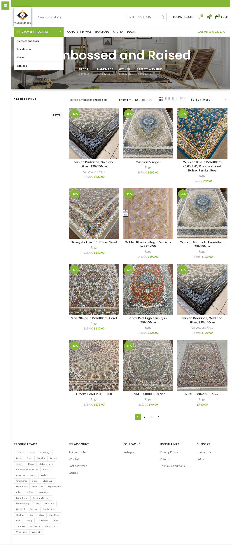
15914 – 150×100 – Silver (148, 394)
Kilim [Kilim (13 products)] (18, 492)
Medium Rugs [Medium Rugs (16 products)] (23, 503)
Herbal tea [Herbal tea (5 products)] (37, 486)
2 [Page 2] (144, 416)
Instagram (129, 452)
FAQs (200, 459)
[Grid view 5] (174, 99)
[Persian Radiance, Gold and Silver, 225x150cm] (94, 133)
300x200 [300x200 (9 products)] (20, 452)
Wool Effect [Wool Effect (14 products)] (51, 526)
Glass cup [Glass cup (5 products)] (47, 481)
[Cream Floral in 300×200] (94, 365)
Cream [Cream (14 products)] (19, 463)
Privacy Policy (169, 452)
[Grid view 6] (182, 99)
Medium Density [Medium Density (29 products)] (41, 498)
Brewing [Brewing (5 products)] (41, 458)
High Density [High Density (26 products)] (54, 486)
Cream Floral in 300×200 (94, 394)
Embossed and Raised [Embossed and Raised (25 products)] (27, 469)
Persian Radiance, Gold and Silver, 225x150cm (93, 164)
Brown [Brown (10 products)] (53, 458)
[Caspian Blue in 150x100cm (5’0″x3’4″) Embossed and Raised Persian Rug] (202, 133)
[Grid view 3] (161, 99)
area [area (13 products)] (32, 452)
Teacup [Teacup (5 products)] (28, 520)
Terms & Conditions (172, 466)
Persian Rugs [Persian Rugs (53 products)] (49, 509)
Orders (73, 472)
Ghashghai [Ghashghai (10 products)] (21, 481)
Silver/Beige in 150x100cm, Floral (94, 318)
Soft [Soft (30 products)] (18, 520)
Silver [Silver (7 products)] (41, 515)
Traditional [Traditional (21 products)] (42, 520)
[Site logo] (22, 16)
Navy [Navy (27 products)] (37, 503)
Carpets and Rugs (94, 171)
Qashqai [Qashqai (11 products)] (20, 515)
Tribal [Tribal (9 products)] (55, 520)
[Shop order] (209, 99)
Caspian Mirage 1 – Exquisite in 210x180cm (202, 244)
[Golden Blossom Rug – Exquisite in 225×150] (148, 213)
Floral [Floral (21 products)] (46, 469)
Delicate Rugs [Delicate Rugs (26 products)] (46, 463)
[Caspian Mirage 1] (148, 133)
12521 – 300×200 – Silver (202, 394)
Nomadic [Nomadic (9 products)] (49, 503)
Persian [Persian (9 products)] (34, 509)
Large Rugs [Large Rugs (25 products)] (43, 492)
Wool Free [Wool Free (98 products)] (21, 532)
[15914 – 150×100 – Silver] (148, 365)
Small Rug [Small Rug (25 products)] (54, 515)
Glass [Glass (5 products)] (34, 481)
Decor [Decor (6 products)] (31, 463)
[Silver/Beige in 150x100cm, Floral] (94, 289)
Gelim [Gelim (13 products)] (33, 475)
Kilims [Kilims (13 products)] (30, 492)
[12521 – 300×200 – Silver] (202, 365)
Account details (78, 452)
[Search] (101, 17)
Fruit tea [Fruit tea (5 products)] (20, 475)
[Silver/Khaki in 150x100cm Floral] (94, 213)
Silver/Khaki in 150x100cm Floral (94, 242)
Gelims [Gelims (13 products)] (44, 475)
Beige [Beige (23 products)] (19, 458)
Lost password (78, 466)
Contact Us (204, 452)
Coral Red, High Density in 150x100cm (148, 320)
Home (73, 99)
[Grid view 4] (167, 99)
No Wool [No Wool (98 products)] (20, 509)
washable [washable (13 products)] (35, 526)
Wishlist (74, 459)
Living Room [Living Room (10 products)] (22, 498)
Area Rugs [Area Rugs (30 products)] (45, 452)
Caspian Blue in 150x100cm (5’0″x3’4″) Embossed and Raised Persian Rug (202, 166)
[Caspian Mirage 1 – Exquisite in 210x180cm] (202, 213)
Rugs (148, 167)
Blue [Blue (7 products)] (29, 458)
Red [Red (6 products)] (32, 515)
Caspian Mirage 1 (148, 162)
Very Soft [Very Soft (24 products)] (20, 526)
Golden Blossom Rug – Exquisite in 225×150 (148, 244)
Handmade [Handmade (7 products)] (21, 486)
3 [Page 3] (151, 416)
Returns (165, 459)
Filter (57, 115)
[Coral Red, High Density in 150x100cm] (148, 289)
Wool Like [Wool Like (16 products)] (37, 532)
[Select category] (142, 17)
